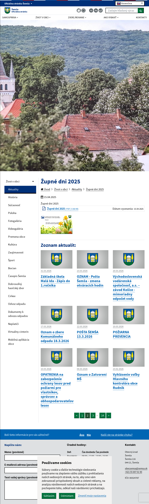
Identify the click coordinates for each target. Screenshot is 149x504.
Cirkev (11, 296)
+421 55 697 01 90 (133, 471)
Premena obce (16, 236)
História (12, 197)
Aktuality (13, 189)
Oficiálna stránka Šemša (18, 3)
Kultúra (12, 244)
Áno (82, 435)
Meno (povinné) (14, 452)
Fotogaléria (15, 221)
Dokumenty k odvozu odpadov (18, 314)
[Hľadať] (141, 10)
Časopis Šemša (17, 276)
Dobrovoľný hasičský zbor (16, 286)
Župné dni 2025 (95, 189)
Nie (89, 435)
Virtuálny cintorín (18, 331)
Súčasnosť (14, 205)
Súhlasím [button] (49, 496)
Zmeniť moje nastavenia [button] (92, 495)
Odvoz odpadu (17, 304)
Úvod (45, 189)
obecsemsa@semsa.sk (136, 468)
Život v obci (12, 181)
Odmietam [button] (67, 496)
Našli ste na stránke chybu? (116, 435)
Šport (11, 260)
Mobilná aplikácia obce (18, 342)
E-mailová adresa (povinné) (21, 464)
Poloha (12, 213)
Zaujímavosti (15, 252)
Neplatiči (13, 324)
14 (102, 415)
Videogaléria (15, 228)
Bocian (12, 268)
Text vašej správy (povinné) (21, 477)
